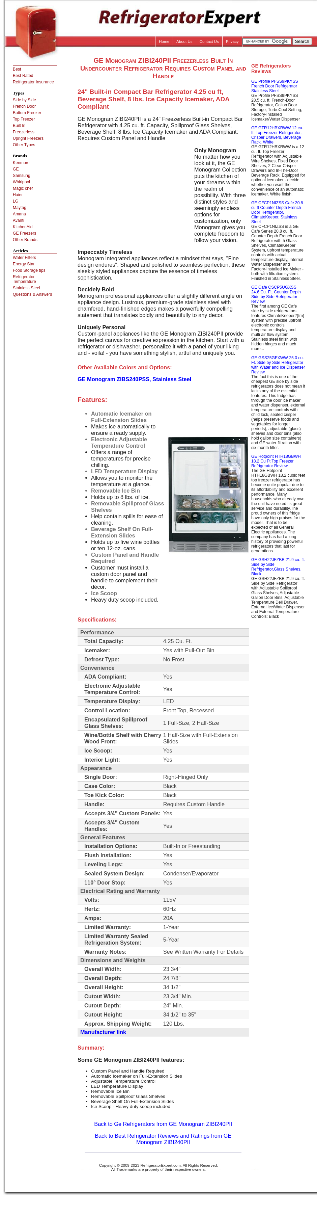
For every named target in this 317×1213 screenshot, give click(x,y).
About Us (184, 41)
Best (17, 69)
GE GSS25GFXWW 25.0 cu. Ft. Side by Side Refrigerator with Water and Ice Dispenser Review (278, 364)
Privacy (232, 41)
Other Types (24, 144)
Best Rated (23, 75)
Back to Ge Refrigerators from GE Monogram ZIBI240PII (163, 1124)
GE (16, 169)
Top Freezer (24, 119)
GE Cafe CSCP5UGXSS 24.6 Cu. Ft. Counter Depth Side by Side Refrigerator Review (276, 294)
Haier (18, 194)
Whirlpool (21, 182)
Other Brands (25, 239)
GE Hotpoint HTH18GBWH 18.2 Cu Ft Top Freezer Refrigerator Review (276, 461)
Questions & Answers (32, 294)
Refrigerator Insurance (33, 82)
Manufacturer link (103, 1032)
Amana (19, 214)
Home (164, 41)
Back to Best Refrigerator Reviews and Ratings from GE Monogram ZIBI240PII (163, 1139)
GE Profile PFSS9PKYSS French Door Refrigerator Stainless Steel (274, 86)
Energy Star (24, 264)
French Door (24, 106)
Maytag (19, 207)
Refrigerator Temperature (24, 279)
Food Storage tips (29, 270)
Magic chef (23, 188)
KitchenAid (23, 227)
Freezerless (23, 132)
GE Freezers (24, 233)
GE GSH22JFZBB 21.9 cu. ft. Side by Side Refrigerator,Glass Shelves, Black (278, 566)
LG (15, 201)
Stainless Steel (26, 288)
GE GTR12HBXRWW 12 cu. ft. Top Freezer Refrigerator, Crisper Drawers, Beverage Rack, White (277, 135)
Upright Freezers (28, 138)
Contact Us (209, 41)
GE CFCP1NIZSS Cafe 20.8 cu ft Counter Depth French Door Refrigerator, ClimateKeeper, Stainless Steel (277, 212)
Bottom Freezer (27, 112)
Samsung (21, 175)
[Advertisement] (134, 194)
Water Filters (24, 257)
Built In (19, 125)
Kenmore (21, 162)
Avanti (18, 220)
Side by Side (24, 100)
